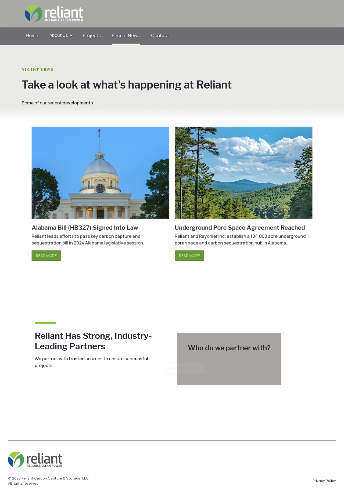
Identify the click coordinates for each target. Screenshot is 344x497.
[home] (166, 13)
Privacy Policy (324, 480)
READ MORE (50, 254)
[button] (61, 35)
